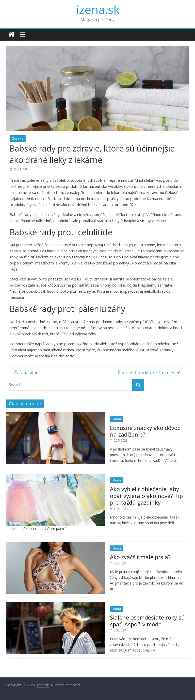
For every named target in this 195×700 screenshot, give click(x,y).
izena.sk (98, 9)
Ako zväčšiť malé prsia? (140, 557)
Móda (116, 419)
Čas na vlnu (23, 373)
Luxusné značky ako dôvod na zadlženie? (145, 431)
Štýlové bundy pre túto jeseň (152, 373)
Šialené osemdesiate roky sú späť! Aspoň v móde (147, 620)
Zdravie (17, 138)
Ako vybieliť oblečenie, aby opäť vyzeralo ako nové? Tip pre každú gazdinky (146, 495)
